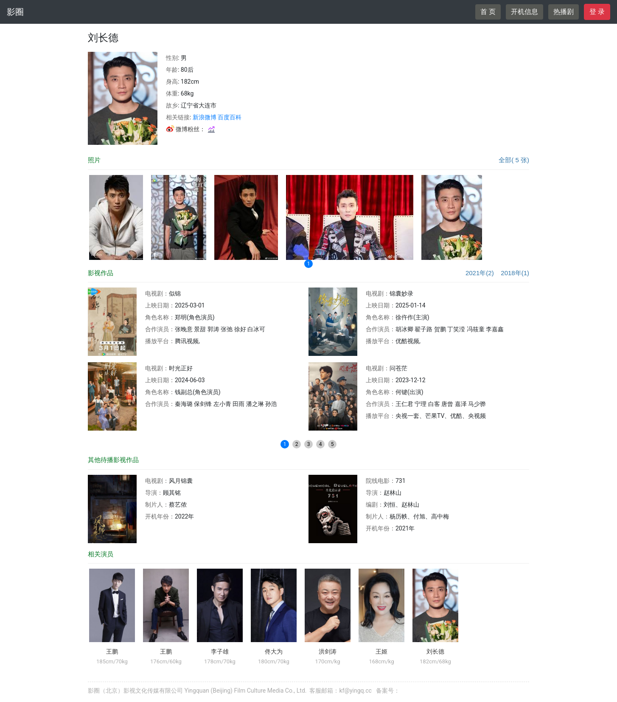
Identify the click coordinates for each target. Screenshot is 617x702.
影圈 (15, 12)
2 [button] (296, 444)
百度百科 (229, 117)
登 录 (597, 12)
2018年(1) (515, 272)
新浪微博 (204, 117)
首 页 (488, 12)
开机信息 (524, 12)
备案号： (388, 690)
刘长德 (435, 651)
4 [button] (320, 444)
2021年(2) (480, 272)
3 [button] (308, 444)
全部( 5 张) (514, 160)
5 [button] (332, 444)
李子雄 (220, 651)
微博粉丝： (191, 129)
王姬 (381, 651)
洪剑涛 (328, 651)
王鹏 (112, 651)
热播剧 (563, 12)
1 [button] (308, 264)
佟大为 (274, 651)
